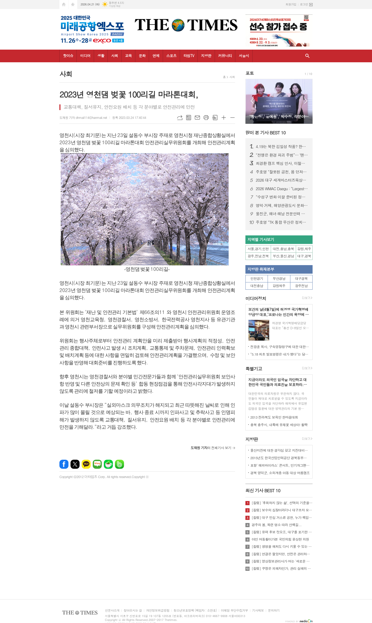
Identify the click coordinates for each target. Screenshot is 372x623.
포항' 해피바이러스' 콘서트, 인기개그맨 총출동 (280, 465)
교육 (128, 55)
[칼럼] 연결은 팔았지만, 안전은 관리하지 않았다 (282, 554)
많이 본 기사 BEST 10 (265, 132)
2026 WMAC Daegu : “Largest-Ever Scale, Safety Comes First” (282, 188)
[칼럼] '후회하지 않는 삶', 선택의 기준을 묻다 (282, 503)
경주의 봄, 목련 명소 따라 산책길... (276, 524)
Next (306, 101)
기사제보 (258, 610)
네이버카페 (108, 464)
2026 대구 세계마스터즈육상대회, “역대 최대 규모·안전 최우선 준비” (282, 180)
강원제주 (279, 285)
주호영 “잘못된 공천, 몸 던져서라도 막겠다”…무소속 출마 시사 (282, 171)
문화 (142, 55)
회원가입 (291, 4)
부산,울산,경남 (283, 255)
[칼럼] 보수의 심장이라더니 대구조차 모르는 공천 (282, 510)
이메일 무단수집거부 (234, 610)
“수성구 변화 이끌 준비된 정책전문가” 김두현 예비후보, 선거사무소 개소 (282, 196)
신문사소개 (112, 610)
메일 (197, 117)
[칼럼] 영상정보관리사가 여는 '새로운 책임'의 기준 (282, 561)
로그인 (304, 4)
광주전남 (301, 285)
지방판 (206, 55)
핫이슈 (68, 55)
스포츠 (171, 55)
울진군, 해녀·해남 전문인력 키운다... (282, 213)
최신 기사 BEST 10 (262, 490)
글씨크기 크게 (223, 117)
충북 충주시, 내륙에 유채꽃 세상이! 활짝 (278, 424)
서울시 (244, 55)
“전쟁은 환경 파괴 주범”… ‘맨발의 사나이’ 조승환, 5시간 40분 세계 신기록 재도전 (282, 155)
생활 (100, 55)
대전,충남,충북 (283, 248)
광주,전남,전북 (258, 255)
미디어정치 (255, 298)
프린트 (206, 117)
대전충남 (256, 285)
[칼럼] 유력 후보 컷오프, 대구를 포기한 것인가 (282, 532)
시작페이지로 (63, 4)
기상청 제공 (114, 6)
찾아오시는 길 (132, 610)
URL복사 (179, 117)
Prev (252, 101)
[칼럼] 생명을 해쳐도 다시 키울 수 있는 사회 (282, 546)
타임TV (188, 55)
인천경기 (256, 278)
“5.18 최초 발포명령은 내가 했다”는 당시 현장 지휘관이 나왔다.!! (280, 354)
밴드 (119, 464)
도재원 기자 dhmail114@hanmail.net (83, 117)
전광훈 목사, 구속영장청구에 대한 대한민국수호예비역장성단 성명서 (280, 346)
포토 (249, 73)
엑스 (75, 464)
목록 (188, 117)
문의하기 (274, 610)
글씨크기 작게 (232, 117)
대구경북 (301, 278)
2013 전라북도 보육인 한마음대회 (274, 417)
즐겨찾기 (72, 4)
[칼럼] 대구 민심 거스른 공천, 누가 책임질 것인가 (282, 517)
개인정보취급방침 (157, 610)
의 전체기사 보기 (211, 447)
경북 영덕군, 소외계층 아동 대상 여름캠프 (280, 472)
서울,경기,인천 (258, 248)
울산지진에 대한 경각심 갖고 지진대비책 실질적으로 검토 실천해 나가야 (280, 450)
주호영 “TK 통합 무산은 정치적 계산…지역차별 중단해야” (282, 222)
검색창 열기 (307, 56)
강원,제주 (304, 248)
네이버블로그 (97, 464)
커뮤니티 (225, 55)
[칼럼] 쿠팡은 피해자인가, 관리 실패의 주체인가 (282, 568)
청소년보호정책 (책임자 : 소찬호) (195, 610)
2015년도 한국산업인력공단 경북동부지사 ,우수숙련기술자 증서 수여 (280, 457)
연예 (155, 55)
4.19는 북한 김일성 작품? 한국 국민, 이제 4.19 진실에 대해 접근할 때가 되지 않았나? (282, 146)
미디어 (85, 55)
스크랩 (215, 117)
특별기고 (253, 369)
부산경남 (279, 278)
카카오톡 (86, 464)
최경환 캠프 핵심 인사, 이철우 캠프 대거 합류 (282, 163)
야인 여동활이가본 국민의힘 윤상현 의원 (280, 539)
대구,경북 (304, 255)
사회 (114, 55)
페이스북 (63, 464)
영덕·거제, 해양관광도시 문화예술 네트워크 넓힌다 (282, 205)
